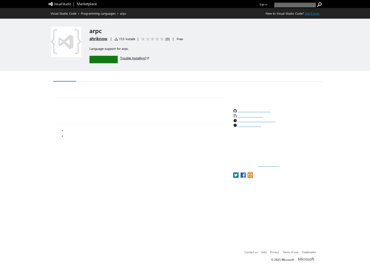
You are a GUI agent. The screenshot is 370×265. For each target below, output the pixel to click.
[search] (295, 4)
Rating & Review (144, 77)
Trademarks (309, 252)
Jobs (264, 252)
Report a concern (268, 165)
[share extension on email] (250, 176)
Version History (93, 77)
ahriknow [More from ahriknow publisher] (98, 38)
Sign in (263, 4)
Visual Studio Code (63, 13)
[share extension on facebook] (243, 176)
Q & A (118, 77)
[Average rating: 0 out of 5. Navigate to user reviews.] (155, 39)
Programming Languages (98, 13)
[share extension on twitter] (236, 176)
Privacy (274, 252)
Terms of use (290, 252)
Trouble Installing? (135, 58)
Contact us (251, 252)
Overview (64, 76)
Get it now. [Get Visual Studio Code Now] (312, 13)
